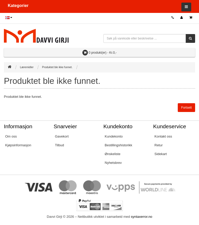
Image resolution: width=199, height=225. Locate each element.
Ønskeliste (112, 154)
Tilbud (59, 145)
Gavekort (62, 136)
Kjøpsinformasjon (18, 145)
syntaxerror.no (141, 217)
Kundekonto (114, 136)
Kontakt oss (163, 136)
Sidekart (160, 154)
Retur (158, 145)
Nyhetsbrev (113, 163)
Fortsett (186, 107)
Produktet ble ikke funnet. (57, 67)
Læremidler (27, 67)
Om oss (11, 136)
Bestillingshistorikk (118, 145)
